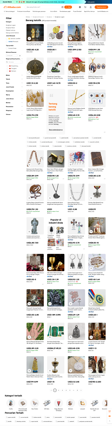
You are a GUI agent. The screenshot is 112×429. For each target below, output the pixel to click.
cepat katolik (33, 421)
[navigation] (14, 204)
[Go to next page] (81, 390)
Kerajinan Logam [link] (59, 17)
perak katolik (60, 421)
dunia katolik (57, 417)
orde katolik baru (46, 421)
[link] (109, 411)
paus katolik (82, 417)
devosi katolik (57, 146)
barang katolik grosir (33, 138)
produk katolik (96, 138)
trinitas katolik (31, 142)
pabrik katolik (63, 138)
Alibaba (28, 17)
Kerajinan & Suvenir (38, 17)
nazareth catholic (93, 142)
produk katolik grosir (46, 142)
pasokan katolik (95, 417)
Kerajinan (49, 17)
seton (47, 417)
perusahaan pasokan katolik (80, 138)
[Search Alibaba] (43, 7)
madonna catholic (70, 146)
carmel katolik (23, 417)
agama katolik (10, 417)
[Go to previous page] (51, 390)
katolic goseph (70, 417)
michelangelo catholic (63, 142)
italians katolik (36, 417)
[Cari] (68, 7)
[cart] (85, 7)
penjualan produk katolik (85, 421)
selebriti (71, 421)
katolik (8, 421)
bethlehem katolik (78, 142)
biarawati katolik (85, 146)
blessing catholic (20, 421)
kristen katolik (31, 146)
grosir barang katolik (49, 138)
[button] (62, 7)
